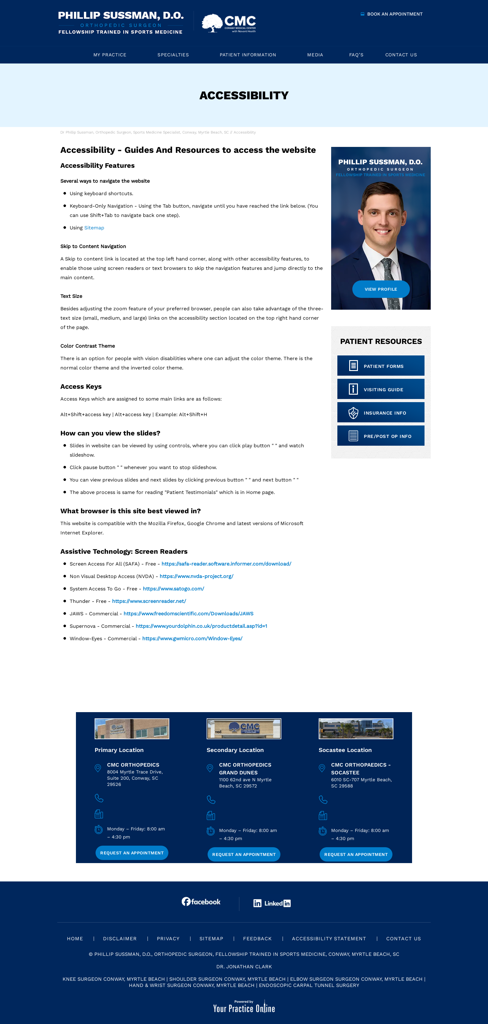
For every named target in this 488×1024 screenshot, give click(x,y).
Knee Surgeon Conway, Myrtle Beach (114, 979)
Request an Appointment (132, 852)
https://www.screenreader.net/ (149, 601)
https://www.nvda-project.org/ (196, 576)
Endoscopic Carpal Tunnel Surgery (309, 985)
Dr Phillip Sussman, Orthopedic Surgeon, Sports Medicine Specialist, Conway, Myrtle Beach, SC (144, 132)
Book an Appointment (395, 14)
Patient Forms (384, 366)
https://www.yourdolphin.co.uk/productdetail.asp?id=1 (201, 626)
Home (68, 54)
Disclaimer (120, 939)
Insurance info (385, 413)
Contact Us (403, 939)
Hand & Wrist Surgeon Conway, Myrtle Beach (192, 985)
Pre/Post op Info (387, 436)
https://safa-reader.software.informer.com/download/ (226, 564)
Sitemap (94, 228)
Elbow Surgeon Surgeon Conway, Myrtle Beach (356, 979)
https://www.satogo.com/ (173, 589)
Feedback (257, 939)
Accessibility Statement (329, 939)
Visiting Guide (383, 389)
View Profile (381, 289)
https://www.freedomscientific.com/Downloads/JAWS (188, 614)
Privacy (168, 939)
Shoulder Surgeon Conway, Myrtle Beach (227, 979)
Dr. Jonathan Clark (244, 967)
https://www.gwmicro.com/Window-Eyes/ (192, 638)
